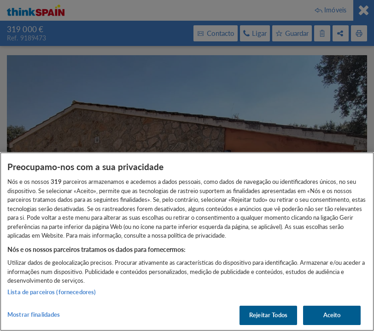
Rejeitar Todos (268, 315)
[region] (187, 241)
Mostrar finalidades (33, 314)
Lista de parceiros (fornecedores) (51, 292)
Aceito (332, 315)
